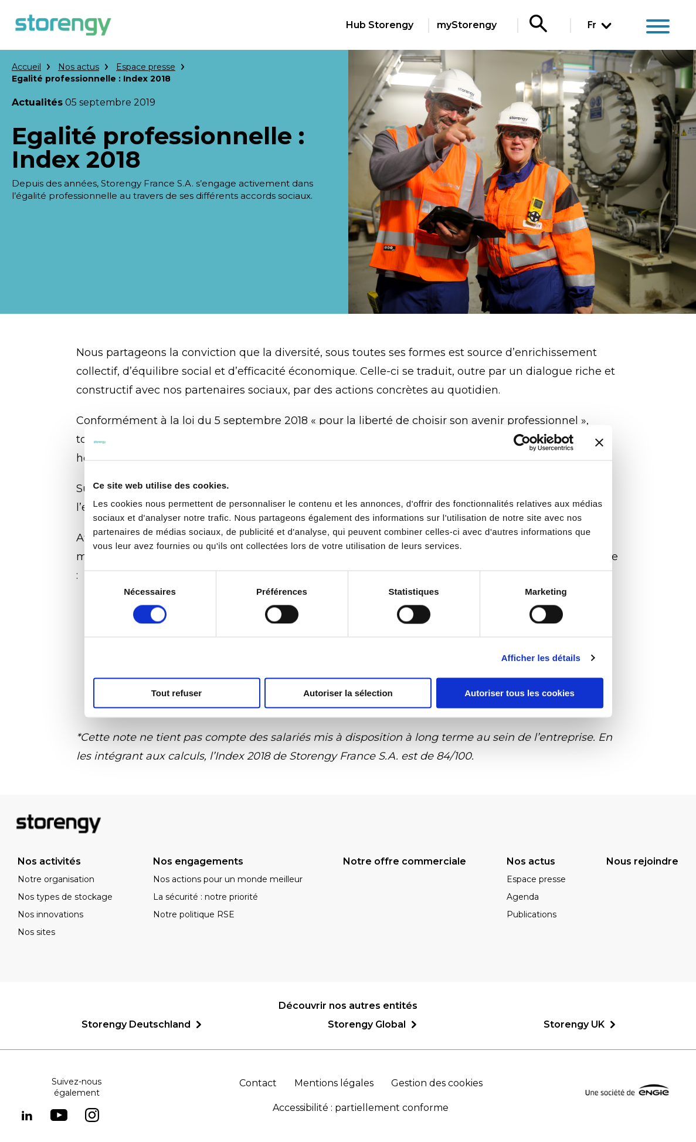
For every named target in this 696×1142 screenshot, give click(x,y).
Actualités (37, 102)
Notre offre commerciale (404, 861)
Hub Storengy (379, 25)
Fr (592, 25)
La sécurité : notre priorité (205, 897)
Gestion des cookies (437, 1083)
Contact (258, 1083)
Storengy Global (367, 1024)
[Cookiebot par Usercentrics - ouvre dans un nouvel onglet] (522, 442)
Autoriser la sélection (348, 693)
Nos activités (49, 861)
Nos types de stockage (65, 897)
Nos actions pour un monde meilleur (228, 879)
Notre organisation (56, 879)
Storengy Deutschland (136, 1024)
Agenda (523, 897)
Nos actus (78, 67)
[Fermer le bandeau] (599, 442)
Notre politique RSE (194, 914)
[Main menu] (657, 28)
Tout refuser (176, 693)
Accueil (26, 67)
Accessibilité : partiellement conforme (361, 1107)
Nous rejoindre (642, 861)
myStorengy (467, 25)
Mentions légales (334, 1083)
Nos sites (36, 932)
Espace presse (145, 67)
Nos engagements (198, 861)
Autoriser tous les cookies (519, 693)
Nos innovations (50, 914)
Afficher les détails (540, 657)
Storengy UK (574, 1024)
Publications (531, 914)
